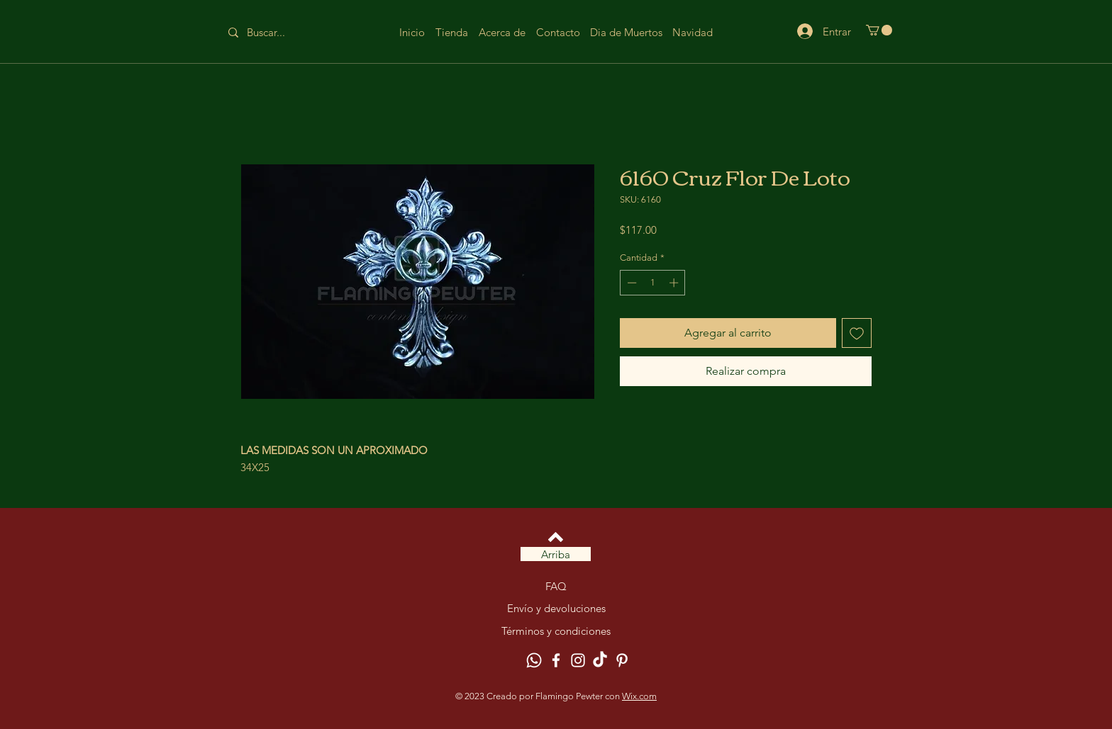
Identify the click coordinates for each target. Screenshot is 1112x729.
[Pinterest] (622, 660)
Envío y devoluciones (556, 608)
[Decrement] (630, 283)
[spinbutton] (653, 283)
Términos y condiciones (556, 631)
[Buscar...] (277, 32)
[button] (879, 30)
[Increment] (675, 283)
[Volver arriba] (555, 537)
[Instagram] (578, 660)
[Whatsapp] (534, 660)
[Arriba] (556, 554)
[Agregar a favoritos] (857, 333)
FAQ (556, 586)
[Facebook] (556, 660)
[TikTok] (600, 660)
